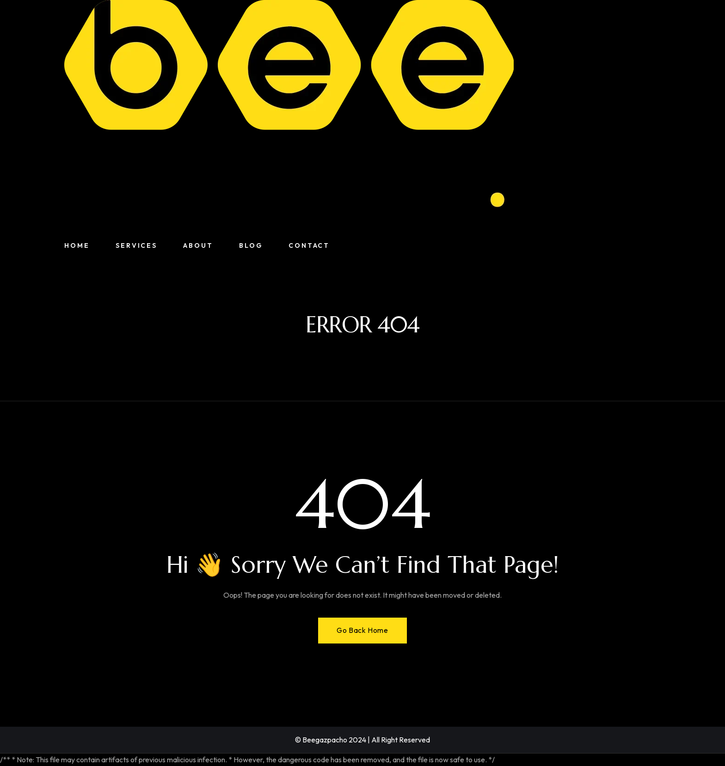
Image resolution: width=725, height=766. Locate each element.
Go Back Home (362, 630)
